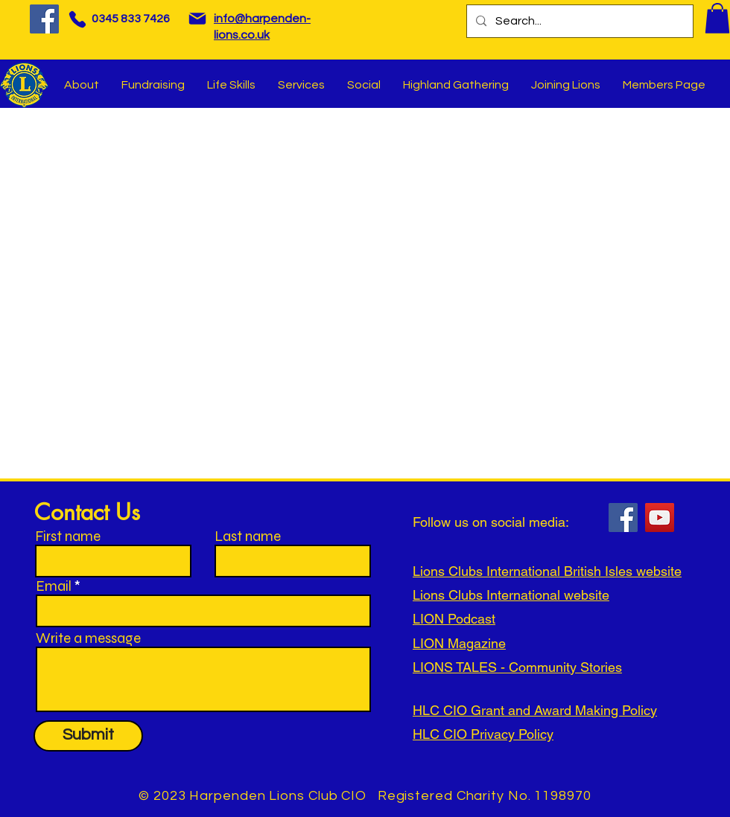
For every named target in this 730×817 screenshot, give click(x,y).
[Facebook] (44, 18)
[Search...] (578, 21)
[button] (717, 18)
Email (54, 586)
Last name (248, 536)
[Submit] (88, 736)
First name (68, 536)
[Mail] (197, 18)
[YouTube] (659, 517)
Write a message (88, 638)
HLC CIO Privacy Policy (483, 734)
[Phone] (77, 19)
